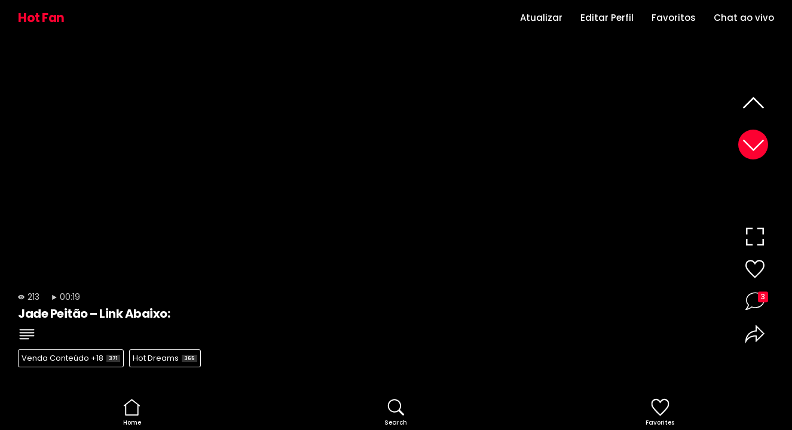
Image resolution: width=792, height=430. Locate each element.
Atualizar (541, 17)
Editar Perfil (607, 17)
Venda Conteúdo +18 (71, 358)
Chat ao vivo (744, 17)
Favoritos (674, 17)
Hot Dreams (165, 358)
